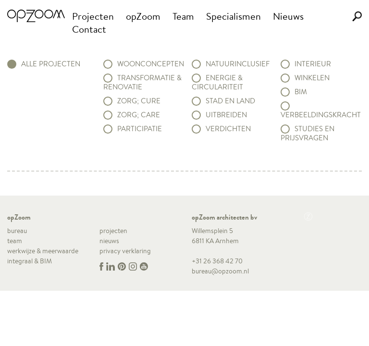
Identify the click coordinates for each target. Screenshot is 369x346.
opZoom (143, 16)
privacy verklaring (125, 251)
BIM (301, 91)
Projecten (93, 16)
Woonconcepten (150, 64)
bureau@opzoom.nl (220, 271)
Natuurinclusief (238, 64)
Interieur (313, 64)
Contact (89, 29)
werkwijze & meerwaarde (42, 251)
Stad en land (230, 101)
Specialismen (233, 16)
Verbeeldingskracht (321, 114)
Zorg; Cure (138, 101)
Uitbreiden (226, 115)
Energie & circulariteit (217, 82)
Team (183, 16)
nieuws (109, 240)
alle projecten (50, 64)
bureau (17, 230)
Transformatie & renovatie (142, 82)
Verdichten (228, 128)
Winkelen (312, 78)
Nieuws (288, 16)
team (14, 240)
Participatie (139, 128)
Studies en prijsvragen (307, 133)
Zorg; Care (138, 115)
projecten (113, 230)
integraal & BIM (29, 261)
